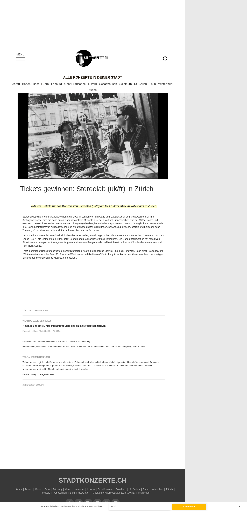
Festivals (45, 492)
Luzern (92, 84)
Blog (72, 492)
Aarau (16, 84)
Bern (46, 84)
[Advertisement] (94, 433)
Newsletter (83, 492)
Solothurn (125, 84)
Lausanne (79, 84)
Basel (36, 84)
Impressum (144, 492)
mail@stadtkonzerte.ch (93, 325)
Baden (26, 84)
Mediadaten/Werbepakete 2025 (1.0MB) (114, 492)
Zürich (93, 90)
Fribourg (56, 84)
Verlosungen (60, 492)
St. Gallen (140, 84)
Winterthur (165, 84)
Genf (67, 84)
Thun (152, 84)
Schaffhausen (108, 84)
